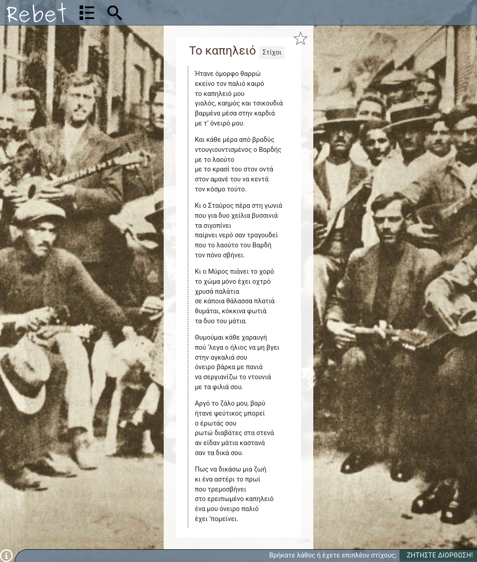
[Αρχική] (36, 12)
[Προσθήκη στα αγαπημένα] (301, 38)
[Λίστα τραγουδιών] (87, 12)
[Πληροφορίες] (6, 555)
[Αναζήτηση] (173, 12)
